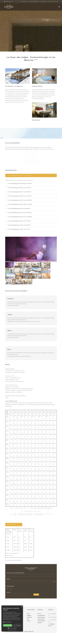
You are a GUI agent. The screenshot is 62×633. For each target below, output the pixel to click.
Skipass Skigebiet (11, 524)
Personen (8, 592)
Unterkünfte (29, 617)
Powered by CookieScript (12, 630)
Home (28, 613)
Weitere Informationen (16, 619)
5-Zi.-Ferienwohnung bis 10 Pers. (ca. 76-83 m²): (19, 225)
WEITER (36, 594)
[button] (12, 628)
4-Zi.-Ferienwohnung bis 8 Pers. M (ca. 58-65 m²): (19, 212)
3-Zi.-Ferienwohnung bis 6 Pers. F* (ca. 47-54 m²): (19, 196)
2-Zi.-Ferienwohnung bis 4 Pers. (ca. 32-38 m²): (18, 175)
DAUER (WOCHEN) (10, 586)
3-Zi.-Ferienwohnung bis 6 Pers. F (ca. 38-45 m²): (19, 191)
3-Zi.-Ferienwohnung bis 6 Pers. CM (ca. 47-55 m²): (19, 204)
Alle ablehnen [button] (17, 625)
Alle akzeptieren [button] (7, 625)
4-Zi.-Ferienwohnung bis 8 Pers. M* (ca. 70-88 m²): (19, 216)
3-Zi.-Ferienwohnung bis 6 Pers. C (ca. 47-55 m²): (19, 187)
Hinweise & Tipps (44, 1)
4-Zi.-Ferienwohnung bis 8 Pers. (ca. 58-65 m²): (18, 208)
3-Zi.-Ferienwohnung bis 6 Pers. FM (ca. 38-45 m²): (19, 200)
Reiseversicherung (24, 1)
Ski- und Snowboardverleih (34, 1)
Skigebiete (29, 615)
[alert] (12, 618)
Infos (28, 619)
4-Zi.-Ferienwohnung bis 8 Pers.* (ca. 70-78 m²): (19, 220)
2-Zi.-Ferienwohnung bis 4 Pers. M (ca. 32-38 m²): (19, 183)
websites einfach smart (29, 631)
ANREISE (8, 579)
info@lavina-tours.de (8, 1)
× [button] (21, 606)
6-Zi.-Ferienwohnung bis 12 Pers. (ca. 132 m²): (18, 229)
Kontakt (28, 620)
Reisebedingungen (41, 620)
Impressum (40, 622)
